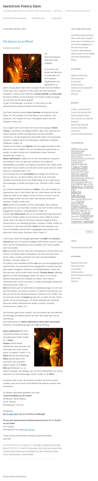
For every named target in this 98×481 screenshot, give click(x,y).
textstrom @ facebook (79, 124)
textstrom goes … (39, 18)
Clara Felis (47, 448)
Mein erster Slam (77, 78)
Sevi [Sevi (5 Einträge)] (89, 210)
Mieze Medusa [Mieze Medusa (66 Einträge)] (78, 194)
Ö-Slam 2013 (12, 414)
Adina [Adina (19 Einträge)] (74, 148)
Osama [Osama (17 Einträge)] (80, 201)
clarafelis (37, 445)
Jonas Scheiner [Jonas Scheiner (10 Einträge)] (87, 178)
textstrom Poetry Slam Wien (14, 18)
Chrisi (40, 448)
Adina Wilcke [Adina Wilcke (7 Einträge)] (83, 149)
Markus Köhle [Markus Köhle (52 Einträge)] (82, 186)
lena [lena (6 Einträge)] (90, 182)
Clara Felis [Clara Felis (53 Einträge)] (79, 166)
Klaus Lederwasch (18, 451)
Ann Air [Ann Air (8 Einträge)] (88, 154)
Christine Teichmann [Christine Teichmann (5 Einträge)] (78, 160)
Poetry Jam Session (27, 429)
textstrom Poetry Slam (22, 6)
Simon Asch (48, 451)
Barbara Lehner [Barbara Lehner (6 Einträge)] (76, 157)
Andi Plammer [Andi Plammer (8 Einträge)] (77, 153)
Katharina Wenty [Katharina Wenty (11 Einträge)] (79, 180)
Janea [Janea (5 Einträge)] (86, 176)
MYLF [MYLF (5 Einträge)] (90, 199)
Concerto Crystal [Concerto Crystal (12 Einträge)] (79, 169)
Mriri (41, 451)
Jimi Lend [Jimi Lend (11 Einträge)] (75, 178)
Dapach (55, 448)
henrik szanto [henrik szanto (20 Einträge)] (79, 174)
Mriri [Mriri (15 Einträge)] (85, 198)
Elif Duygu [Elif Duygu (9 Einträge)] (84, 171)
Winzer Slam (76, 90)
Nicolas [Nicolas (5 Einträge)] (73, 202)
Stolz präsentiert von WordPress (14, 476)
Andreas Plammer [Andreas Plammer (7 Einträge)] (78, 155)
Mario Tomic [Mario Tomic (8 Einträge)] (88, 184)
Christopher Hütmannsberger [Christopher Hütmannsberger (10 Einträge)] (79, 163)
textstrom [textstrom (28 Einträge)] (87, 216)
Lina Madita (30, 451)
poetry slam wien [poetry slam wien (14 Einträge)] (80, 208)
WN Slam (74, 94)
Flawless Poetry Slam (79, 75)
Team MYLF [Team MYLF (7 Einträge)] (75, 216)
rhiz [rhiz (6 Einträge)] (91, 208)
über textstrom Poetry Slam (81, 247)
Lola (37, 451)
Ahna (31, 448)
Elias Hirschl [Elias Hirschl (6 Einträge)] (75, 172)
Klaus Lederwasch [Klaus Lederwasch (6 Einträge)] (77, 182)
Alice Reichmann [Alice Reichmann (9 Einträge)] (78, 151)
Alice (35, 448)
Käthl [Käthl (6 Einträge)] (86, 182)
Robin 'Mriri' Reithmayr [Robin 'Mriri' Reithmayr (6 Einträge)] (79, 210)
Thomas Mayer (15, 454)
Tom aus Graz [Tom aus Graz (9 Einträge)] (77, 218)
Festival (10, 426)
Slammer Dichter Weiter (80, 115)
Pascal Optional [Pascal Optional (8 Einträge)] (77, 203)
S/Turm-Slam (56, 18)
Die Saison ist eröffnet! (18, 41)
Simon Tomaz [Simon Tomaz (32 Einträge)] (80, 213)
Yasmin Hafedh (27, 454)
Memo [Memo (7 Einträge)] (73, 189)
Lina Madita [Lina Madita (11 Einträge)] (76, 183)
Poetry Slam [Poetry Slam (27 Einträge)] (79, 206)
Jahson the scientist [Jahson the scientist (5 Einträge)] (77, 176)
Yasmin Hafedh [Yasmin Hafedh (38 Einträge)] (82, 221)
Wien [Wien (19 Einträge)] (87, 218)
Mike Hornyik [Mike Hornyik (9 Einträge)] (76, 199)
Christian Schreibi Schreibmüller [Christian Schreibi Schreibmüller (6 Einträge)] (82, 158)
